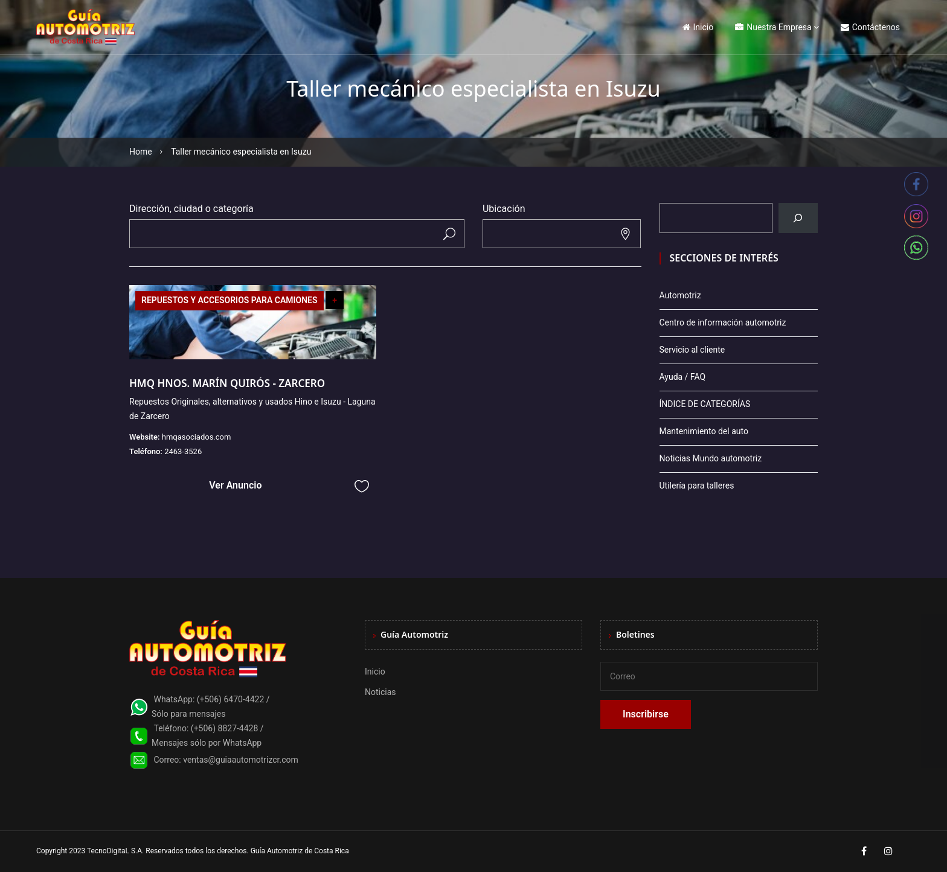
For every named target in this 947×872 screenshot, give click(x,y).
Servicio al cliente (692, 349)
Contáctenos (870, 27)
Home (140, 151)
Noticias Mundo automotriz (711, 458)
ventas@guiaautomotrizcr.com (240, 760)
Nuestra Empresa (773, 27)
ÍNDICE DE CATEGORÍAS (705, 404)
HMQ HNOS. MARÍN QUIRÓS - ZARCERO (227, 383)
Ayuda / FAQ (683, 377)
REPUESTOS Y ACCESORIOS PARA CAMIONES (229, 300)
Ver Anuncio (235, 485)
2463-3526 (183, 451)
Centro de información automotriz (723, 322)
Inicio (698, 27)
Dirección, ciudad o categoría (191, 208)
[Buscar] (798, 218)
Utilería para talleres (697, 485)
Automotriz (680, 295)
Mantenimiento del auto (704, 431)
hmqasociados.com (196, 436)
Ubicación (504, 208)
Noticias (380, 692)
